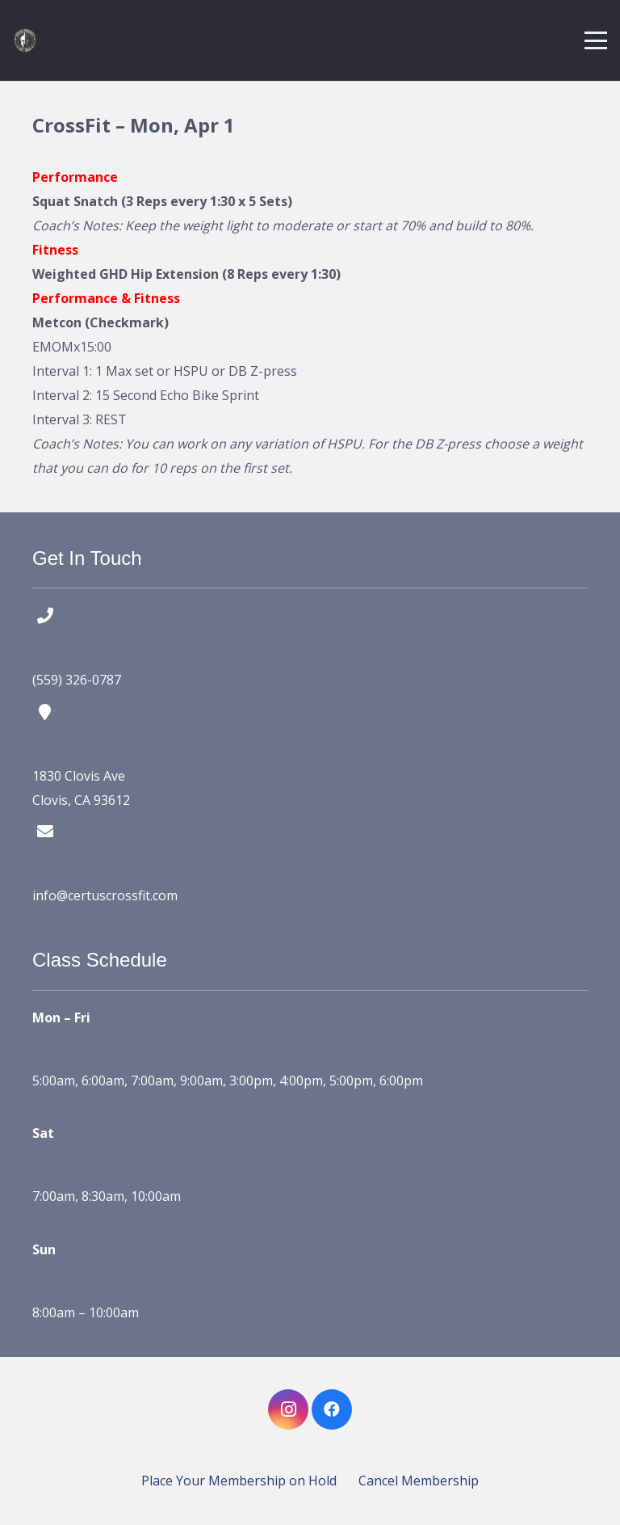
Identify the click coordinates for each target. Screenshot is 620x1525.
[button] (596, 40)
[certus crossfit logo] (25, 40)
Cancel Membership (418, 1480)
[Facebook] (332, 1409)
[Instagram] (288, 1409)
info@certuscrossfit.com (105, 895)
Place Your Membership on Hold (239, 1480)
